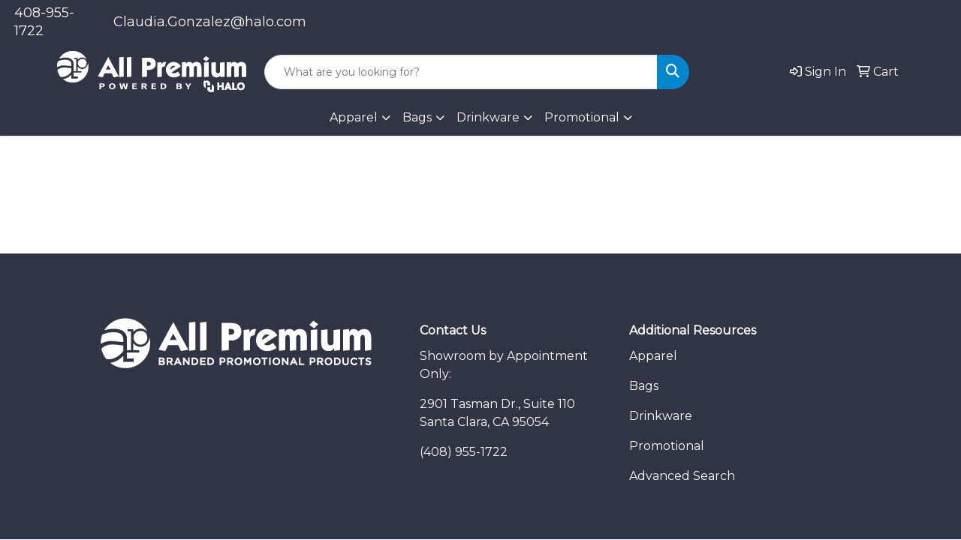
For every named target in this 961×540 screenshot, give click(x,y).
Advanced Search (682, 476)
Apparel (653, 356)
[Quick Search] (461, 72)
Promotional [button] (581, 117)
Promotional (666, 446)
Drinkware (660, 416)
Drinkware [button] (488, 117)
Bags (417, 117)
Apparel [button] (354, 117)
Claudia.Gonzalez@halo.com (209, 22)
